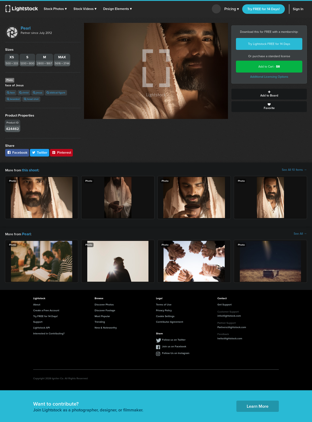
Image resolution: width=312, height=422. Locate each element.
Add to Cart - (269, 66)
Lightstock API (41, 327)
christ (24, 93)
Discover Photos (104, 304)
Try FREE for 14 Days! (263, 8)
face (11, 93)
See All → (300, 233)
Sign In (298, 8)
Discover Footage (105, 309)
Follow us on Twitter (174, 339)
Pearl (26, 28)
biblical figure (56, 93)
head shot (31, 99)
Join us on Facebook (174, 346)
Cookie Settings (165, 315)
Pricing (231, 9)
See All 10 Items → (294, 170)
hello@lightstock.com (229, 338)
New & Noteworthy (106, 327)
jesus (37, 93)
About (36, 304)
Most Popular (102, 315)
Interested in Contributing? (49, 333)
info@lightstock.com (229, 315)
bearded (13, 99)
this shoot (29, 169)
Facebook (17, 152)
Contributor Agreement (169, 321)
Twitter (40, 152)
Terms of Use (164, 304)
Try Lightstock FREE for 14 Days (269, 44)
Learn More (257, 405)
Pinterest (61, 152)
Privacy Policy (164, 309)
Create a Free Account (46, 309)
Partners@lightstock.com (231, 326)
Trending (100, 321)
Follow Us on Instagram (175, 352)
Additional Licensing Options (269, 76)
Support (37, 321)
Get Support (224, 304)
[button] (55, 9)
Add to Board (269, 94)
